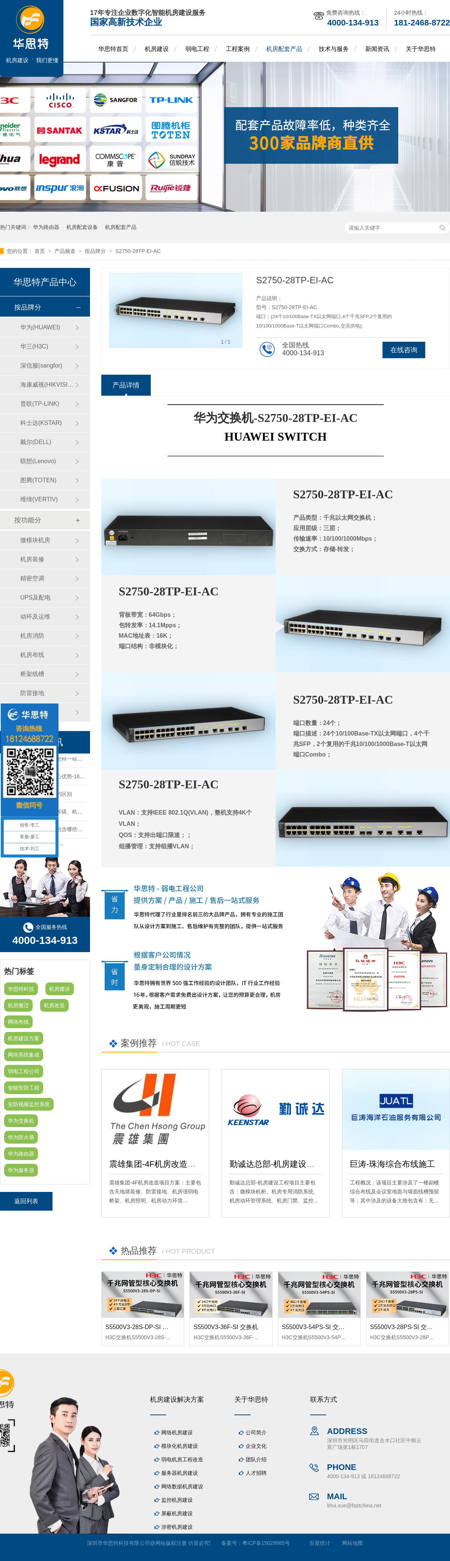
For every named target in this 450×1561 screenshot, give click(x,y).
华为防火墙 (21, 1137)
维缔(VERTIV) (39, 499)
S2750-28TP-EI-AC (138, 251)
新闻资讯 (377, 49)
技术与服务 (334, 49)
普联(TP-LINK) (39, 404)
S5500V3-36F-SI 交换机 (226, 1327)
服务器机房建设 (179, 1473)
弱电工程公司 (23, 1071)
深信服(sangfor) (41, 365)
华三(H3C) (34, 346)
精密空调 (32, 578)
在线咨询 (403, 350)
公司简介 (256, 1432)
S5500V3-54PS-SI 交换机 (316, 1327)
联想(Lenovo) (38, 461)
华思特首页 (113, 49)
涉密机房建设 (177, 1527)
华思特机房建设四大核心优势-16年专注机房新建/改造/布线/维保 (78, 777)
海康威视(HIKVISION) (47, 384)
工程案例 (238, 49)
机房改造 (54, 1005)
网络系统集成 (23, 1055)
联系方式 (323, 1399)
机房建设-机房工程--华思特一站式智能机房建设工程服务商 (72, 760)
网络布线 (18, 1022)
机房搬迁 (18, 1005)
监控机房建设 (177, 1500)
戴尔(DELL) (35, 442)
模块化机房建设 (179, 1446)
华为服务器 (21, 1170)
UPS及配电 (35, 597)
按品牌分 (96, 251)
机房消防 (32, 635)
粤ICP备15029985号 (266, 1543)
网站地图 (352, 1543)
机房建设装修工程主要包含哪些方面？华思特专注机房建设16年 (78, 830)
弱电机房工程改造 (182, 1459)
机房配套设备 (82, 227)
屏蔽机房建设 (177, 1513)
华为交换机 (21, 1121)
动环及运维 (35, 616)
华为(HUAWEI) (40, 327)
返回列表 (26, 1201)
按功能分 (27, 520)
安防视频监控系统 (29, 1104)
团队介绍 (256, 1459)
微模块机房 (35, 540)
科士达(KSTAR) (41, 423)
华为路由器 (46, 227)
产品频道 (65, 251)
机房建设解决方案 (177, 1399)
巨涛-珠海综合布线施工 (392, 1164)
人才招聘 (256, 1473)
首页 (40, 251)
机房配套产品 (284, 49)
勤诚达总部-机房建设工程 (276, 1164)
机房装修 (32, 559)
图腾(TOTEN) (38, 480)
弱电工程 (197, 49)
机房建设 (157, 49)
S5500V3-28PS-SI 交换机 (404, 1327)
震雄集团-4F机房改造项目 (156, 1164)
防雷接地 (32, 693)
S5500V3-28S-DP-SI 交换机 (142, 1327)
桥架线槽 (32, 674)
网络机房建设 (177, 1432)
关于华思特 (421, 49)
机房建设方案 (23, 1038)
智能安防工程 (23, 1088)
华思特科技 (21, 989)
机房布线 (32, 655)
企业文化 (256, 1446)
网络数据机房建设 (182, 1486)
